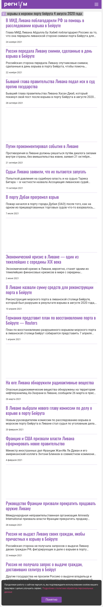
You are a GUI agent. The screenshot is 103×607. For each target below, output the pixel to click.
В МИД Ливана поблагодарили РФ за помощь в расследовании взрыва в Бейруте (45, 22)
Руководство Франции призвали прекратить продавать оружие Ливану (51, 505)
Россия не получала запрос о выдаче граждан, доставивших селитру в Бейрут (44, 566)
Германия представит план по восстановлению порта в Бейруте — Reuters (51, 320)
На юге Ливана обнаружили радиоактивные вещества (50, 382)
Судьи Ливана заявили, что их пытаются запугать (46, 171)
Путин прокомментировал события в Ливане (42, 146)
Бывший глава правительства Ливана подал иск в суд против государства (50, 84)
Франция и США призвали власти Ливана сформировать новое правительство (40, 441)
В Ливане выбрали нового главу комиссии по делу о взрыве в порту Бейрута (49, 410)
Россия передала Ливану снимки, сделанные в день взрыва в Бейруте (49, 53)
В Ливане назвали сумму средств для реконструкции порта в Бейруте (49, 289)
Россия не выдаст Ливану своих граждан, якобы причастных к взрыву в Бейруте (45, 536)
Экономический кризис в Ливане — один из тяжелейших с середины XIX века (42, 259)
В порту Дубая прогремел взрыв (32, 196)
